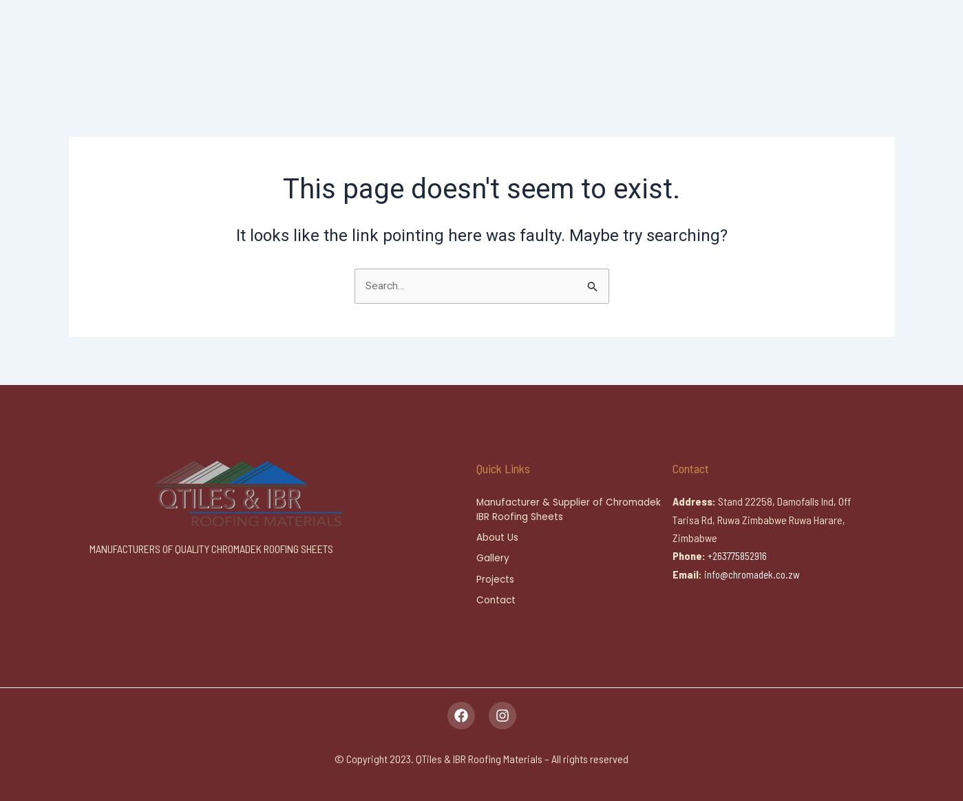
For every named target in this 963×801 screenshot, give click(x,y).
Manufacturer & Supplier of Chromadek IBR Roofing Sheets (571, 508)
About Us (497, 536)
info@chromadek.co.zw (754, 571)
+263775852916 (741, 553)
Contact (496, 600)
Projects (495, 579)
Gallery (492, 558)
